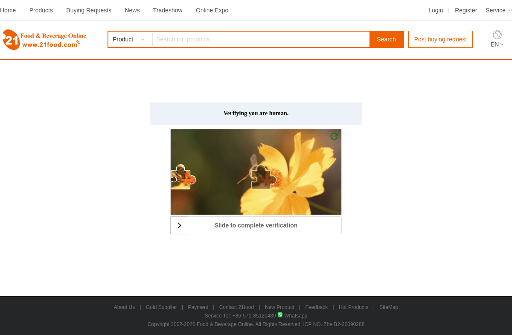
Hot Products (353, 307)
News (132, 10)
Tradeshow (168, 10)
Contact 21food (236, 307)
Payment (198, 307)
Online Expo (212, 10)
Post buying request (440, 39)
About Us (124, 307)
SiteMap (388, 307)
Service (496, 10)
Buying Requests (88, 10)
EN (495, 44)
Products (41, 10)
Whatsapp (292, 316)
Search (386, 39)
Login (435, 10)
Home (8, 10)
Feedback (316, 307)
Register (466, 10)
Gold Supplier (161, 307)
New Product (279, 307)
